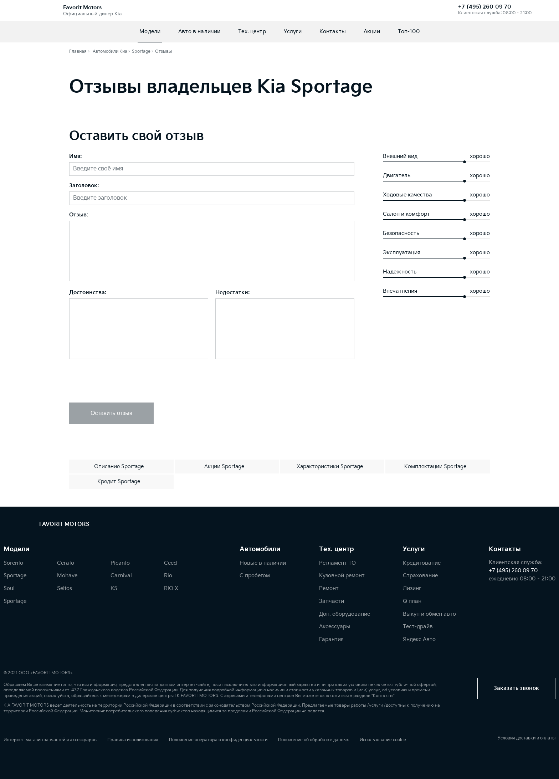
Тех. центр (252, 31)
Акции (372, 31)
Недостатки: (232, 293)
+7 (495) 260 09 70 (484, 7)
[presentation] (123, 381)
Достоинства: (88, 293)
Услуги (293, 31)
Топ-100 (409, 31)
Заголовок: (84, 186)
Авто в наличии (199, 31)
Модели (149, 31)
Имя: (75, 157)
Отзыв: (78, 215)
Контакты (332, 31)
